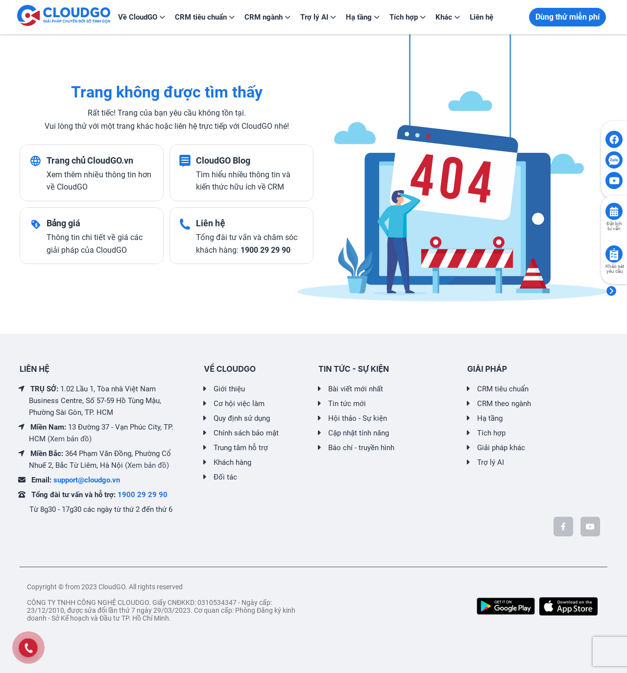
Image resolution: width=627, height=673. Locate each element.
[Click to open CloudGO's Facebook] (614, 139)
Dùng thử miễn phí (567, 17)
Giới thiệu (229, 389)
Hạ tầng (490, 418)
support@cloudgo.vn (86, 480)
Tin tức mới (347, 403)
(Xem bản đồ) (70, 438)
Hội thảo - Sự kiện (357, 418)
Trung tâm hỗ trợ (241, 447)
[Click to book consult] (614, 211)
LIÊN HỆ (34, 369)
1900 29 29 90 (143, 494)
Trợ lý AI (490, 462)
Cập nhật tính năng (358, 433)
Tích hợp (491, 433)
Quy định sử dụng (242, 418)
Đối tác (225, 477)
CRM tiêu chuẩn (503, 389)
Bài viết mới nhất (355, 389)
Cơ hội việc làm (239, 403)
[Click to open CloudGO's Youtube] (614, 180)
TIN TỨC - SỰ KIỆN (353, 369)
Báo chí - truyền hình (361, 447)
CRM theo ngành (504, 403)
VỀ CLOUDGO (230, 369)
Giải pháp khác (501, 447)
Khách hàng (232, 462)
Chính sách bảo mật (246, 433)
